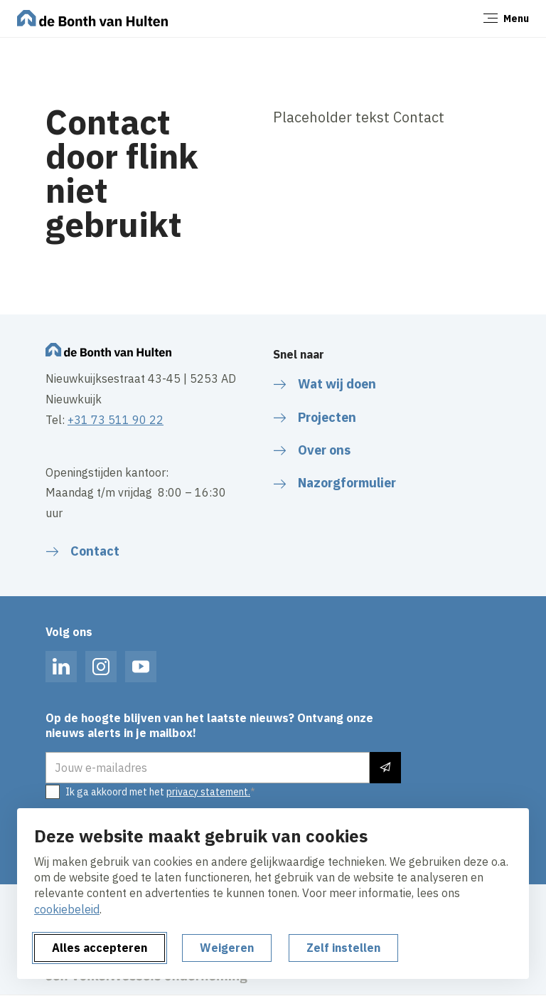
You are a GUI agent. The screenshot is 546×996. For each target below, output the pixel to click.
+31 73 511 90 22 (116, 420)
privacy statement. (208, 791)
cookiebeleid (67, 909)
